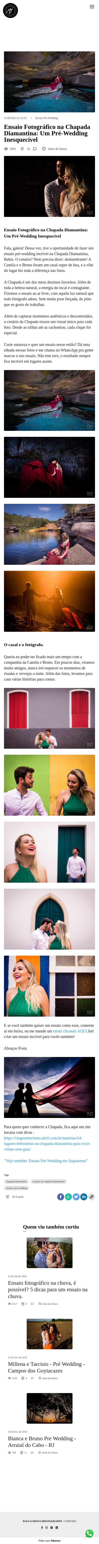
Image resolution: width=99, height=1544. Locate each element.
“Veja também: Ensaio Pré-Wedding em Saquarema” (46, 1161)
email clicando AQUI (70, 1031)
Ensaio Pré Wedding (46, 118)
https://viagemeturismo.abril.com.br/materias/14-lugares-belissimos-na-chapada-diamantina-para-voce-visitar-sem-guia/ (47, 1143)
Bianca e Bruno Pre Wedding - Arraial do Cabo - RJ (42, 1441)
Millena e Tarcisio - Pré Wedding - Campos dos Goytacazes (46, 1367)
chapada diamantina (16, 1181)
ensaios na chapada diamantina (49, 1181)
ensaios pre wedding (16, 1188)
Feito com (49, 1540)
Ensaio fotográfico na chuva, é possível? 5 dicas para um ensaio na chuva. (48, 1289)
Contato (70, 1521)
